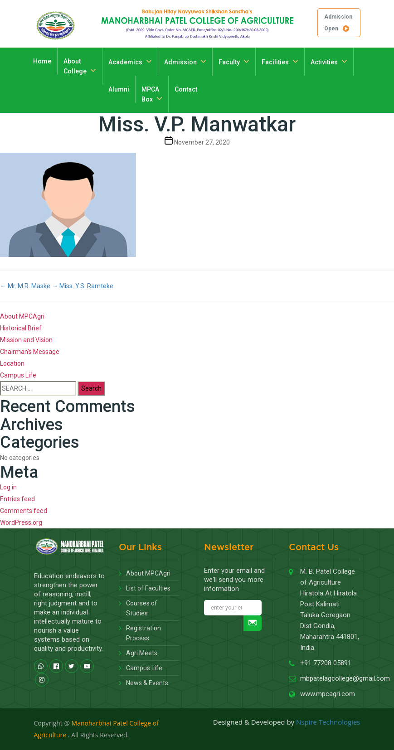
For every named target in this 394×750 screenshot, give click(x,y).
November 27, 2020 (202, 142)
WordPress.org (21, 522)
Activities (324, 62)
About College (75, 66)
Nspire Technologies (328, 721)
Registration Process (143, 633)
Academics (125, 62)
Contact (186, 89)
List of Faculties (148, 588)
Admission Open (338, 23)
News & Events (147, 683)
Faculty (229, 62)
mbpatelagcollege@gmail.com (345, 678)
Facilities (275, 62)
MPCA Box (150, 94)
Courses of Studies (141, 608)
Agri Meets (141, 653)
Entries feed (17, 499)
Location (12, 363)
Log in (8, 487)
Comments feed (23, 510)
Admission (180, 62)
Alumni (118, 89)
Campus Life (18, 375)
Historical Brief (21, 328)
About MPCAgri (22, 316)
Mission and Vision (26, 340)
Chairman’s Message (29, 351)
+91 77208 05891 (325, 663)
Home (42, 61)
